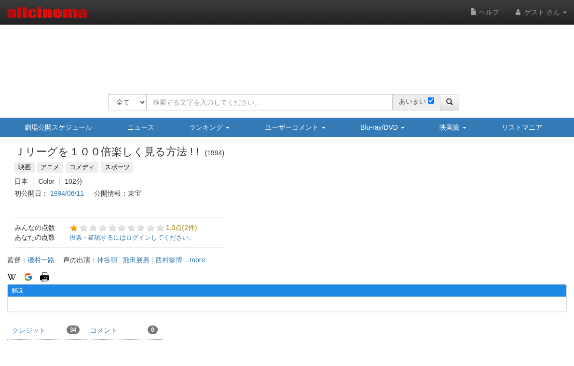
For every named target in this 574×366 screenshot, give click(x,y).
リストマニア (522, 127)
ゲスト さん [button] (540, 12)
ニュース (140, 127)
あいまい (412, 101)
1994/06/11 (67, 193)
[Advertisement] (283, 53)
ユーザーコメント (295, 127)
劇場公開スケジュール (58, 127)
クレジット (46, 329)
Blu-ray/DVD (382, 127)
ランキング (209, 127)
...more (194, 260)
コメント (124, 329)
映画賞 (452, 127)
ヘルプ (484, 12)
